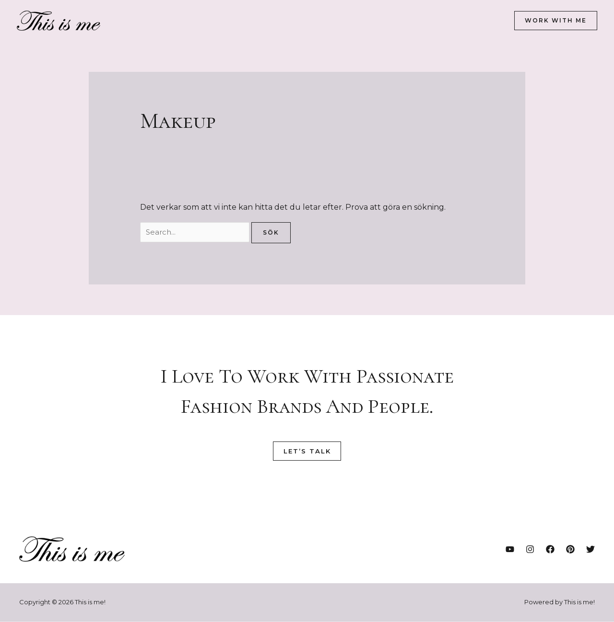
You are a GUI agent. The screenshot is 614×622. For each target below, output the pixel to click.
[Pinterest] (570, 550)
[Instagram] (530, 550)
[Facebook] (550, 550)
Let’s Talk (307, 451)
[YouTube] (510, 550)
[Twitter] (590, 550)
